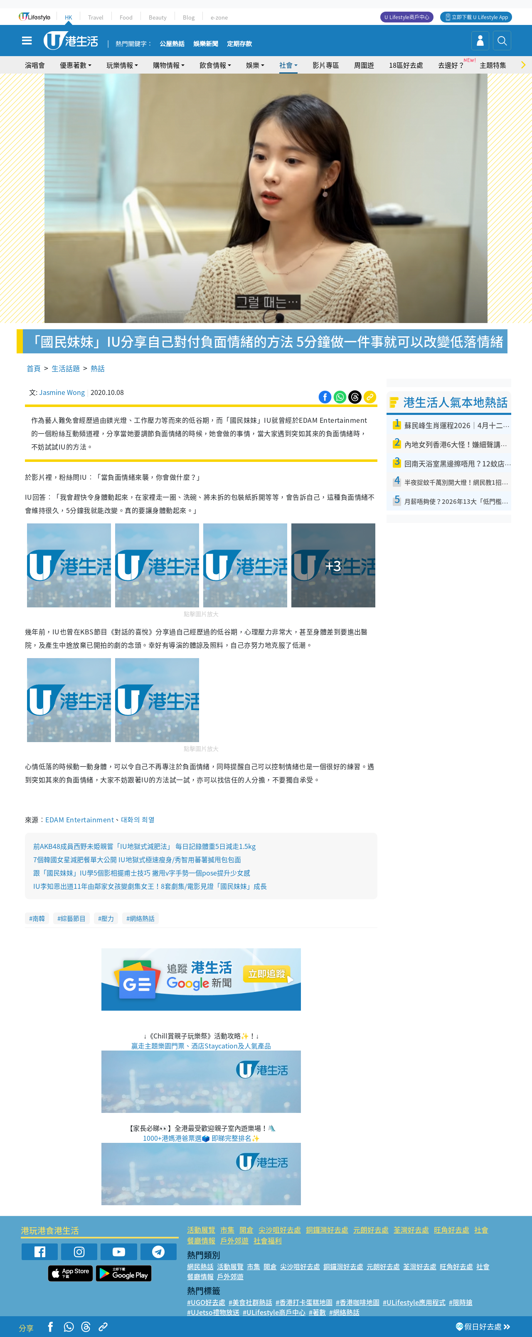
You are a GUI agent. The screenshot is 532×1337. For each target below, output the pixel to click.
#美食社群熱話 (250, 1302)
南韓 (38, 918)
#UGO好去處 (206, 1302)
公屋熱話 (172, 44)
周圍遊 (364, 65)
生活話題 (66, 368)
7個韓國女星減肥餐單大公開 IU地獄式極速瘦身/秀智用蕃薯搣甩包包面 (137, 859)
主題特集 (493, 65)
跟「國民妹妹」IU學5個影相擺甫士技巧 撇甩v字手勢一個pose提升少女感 (141, 873)
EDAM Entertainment (79, 819)
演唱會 (35, 65)
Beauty (158, 17)
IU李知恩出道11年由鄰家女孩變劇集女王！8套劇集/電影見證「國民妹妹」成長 (150, 886)
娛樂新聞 (205, 44)
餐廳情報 (201, 1240)
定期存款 (239, 44)
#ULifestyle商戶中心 (274, 1312)
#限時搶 (461, 1302)
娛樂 (252, 65)
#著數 (317, 1312)
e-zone (219, 17)
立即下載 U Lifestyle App (480, 17)
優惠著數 (73, 65)
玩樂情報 (119, 65)
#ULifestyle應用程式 (414, 1302)
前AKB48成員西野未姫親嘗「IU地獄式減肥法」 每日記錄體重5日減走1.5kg (144, 846)
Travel (95, 17)
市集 (227, 1229)
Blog (189, 17)
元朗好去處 (371, 1229)
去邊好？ (451, 65)
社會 (286, 65)
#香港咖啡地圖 (357, 1302)
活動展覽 (201, 1229)
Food (126, 17)
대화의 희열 (138, 819)
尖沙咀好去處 (280, 1229)
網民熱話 (200, 1266)
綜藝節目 (73, 918)
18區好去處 (406, 65)
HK (68, 17)
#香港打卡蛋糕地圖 (304, 1302)
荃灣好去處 (411, 1229)
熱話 (98, 368)
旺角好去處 (451, 1229)
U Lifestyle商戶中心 (406, 17)
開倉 (246, 1229)
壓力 (107, 918)
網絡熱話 (142, 918)
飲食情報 (213, 65)
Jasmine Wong (62, 392)
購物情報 (166, 65)
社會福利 (268, 1240)
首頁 (34, 368)
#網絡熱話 (344, 1312)
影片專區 (326, 65)
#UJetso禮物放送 (213, 1312)
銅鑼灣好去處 (327, 1229)
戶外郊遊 (234, 1240)
